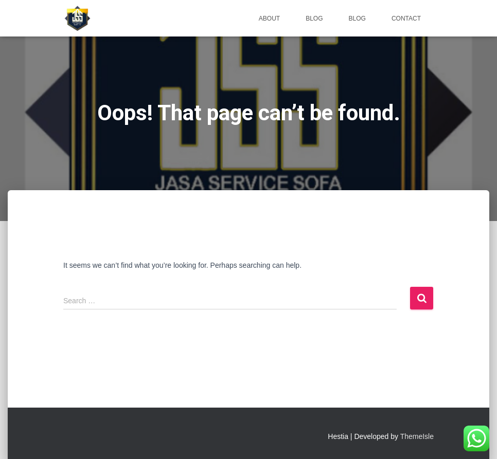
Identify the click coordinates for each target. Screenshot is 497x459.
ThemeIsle (417, 436)
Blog (314, 18)
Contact (406, 18)
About (269, 18)
